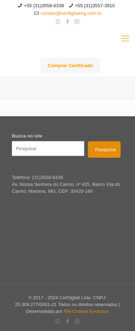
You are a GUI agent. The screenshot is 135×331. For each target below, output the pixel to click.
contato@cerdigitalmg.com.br (71, 13)
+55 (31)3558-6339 (44, 5)
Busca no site (27, 136)
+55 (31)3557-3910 (95, 5)
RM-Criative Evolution (86, 311)
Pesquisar (105, 149)
